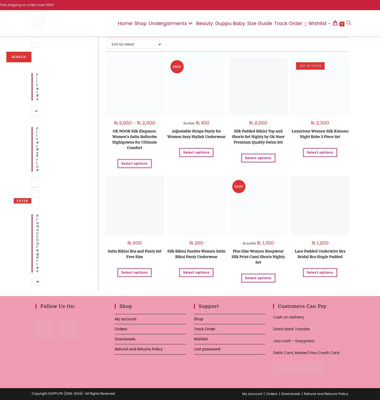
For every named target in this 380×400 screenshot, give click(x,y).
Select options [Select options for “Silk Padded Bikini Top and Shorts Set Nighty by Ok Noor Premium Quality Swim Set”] (258, 158)
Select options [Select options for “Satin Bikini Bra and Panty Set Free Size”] (134, 272)
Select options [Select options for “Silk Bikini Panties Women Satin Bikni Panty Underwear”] (196, 272)
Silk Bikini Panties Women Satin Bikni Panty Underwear (196, 254)
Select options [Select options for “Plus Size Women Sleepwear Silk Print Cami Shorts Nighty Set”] (258, 278)
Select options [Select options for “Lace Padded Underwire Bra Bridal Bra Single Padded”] (320, 272)
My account (125, 319)
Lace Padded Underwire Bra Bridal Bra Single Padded (320, 254)
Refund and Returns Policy (139, 349)
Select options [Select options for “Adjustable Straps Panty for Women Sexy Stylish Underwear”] (196, 152)
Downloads (125, 339)
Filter (22, 201)
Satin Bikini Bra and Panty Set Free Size (135, 254)
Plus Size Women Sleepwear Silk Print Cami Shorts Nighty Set (258, 256)
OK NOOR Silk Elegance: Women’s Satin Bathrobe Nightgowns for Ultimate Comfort (134, 139)
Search (19, 57)
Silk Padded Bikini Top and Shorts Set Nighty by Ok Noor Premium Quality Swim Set (258, 136)
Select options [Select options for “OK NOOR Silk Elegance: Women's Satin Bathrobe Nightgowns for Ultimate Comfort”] (134, 163)
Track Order (204, 329)
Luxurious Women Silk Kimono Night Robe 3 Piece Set (320, 134)
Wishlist (201, 339)
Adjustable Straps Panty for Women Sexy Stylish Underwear (196, 134)
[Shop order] (134, 44)
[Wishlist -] (317, 23)
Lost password (207, 349)
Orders (121, 329)
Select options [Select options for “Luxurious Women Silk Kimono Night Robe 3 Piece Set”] (320, 152)
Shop (198, 319)
